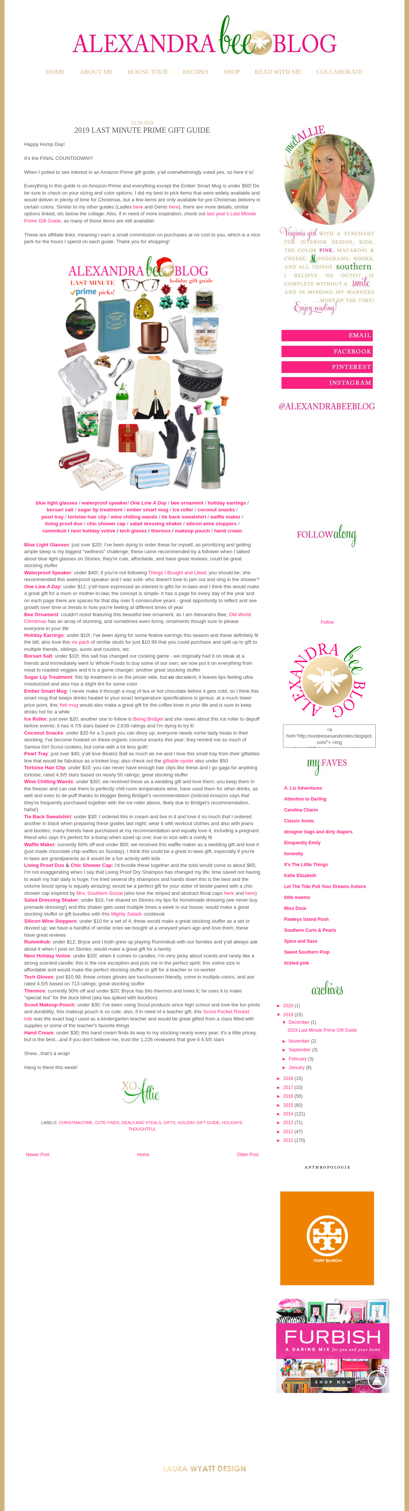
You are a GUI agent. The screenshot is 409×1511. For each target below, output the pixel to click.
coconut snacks (216, 509)
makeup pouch (192, 531)
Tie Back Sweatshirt (47, 816)
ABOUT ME (96, 71)
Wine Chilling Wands (48, 781)
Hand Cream (39, 1032)
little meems (297, 897)
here (138, 207)
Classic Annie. (299, 821)
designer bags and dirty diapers (318, 832)
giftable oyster (178, 761)
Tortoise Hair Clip (44, 767)
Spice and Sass (300, 941)
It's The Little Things (306, 864)
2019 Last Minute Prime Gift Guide (322, 1030)
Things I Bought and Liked (177, 572)
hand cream (228, 531)
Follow (327, 622)
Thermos (34, 991)
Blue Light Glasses (46, 545)
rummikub (54, 531)
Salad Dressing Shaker (51, 900)
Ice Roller (35, 719)
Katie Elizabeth (300, 875)
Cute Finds (107, 1122)
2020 (289, 1005)
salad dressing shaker (156, 523)
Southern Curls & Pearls (310, 930)
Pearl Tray (36, 753)
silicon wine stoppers (211, 523)
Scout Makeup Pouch (49, 1005)
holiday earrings (227, 503)
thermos (161, 531)
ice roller (182, 509)
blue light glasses (57, 503)
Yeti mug (68, 705)
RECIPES (196, 71)
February (298, 1059)
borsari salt (60, 509)
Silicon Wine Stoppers (50, 921)
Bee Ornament (41, 614)
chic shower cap (106, 523)
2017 (289, 1087)
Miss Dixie (295, 908)
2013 (289, 1122)
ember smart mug (148, 509)
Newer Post (37, 1154)
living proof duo (64, 523)
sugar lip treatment (100, 509)
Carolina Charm (301, 810)
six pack (80, 642)
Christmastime (75, 1122)
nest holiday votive (93, 531)
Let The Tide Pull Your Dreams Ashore (325, 886)
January (297, 1067)
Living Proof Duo (44, 865)
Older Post (247, 1154)
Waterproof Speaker (47, 572)
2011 (289, 1140)
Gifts (169, 1122)
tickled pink (296, 963)
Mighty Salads (126, 914)
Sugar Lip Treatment (48, 677)
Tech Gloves (38, 977)
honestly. (294, 853)
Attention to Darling (305, 799)
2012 (289, 1131)
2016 (289, 1096)
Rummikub (37, 942)
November (300, 1041)
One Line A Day (148, 503)
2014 (289, 1114)
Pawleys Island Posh (306, 919)
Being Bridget (148, 719)
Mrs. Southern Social (100, 893)
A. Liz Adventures (303, 788)
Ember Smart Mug (45, 691)
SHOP (231, 71)
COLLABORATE (339, 71)
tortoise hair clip (87, 517)
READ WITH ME (278, 71)
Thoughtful (142, 1129)
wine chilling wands (134, 517)
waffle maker (225, 517)
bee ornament (187, 503)
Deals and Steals (141, 1122)
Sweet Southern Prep (307, 952)
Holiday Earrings (44, 635)
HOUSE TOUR (148, 71)
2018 (289, 1078)
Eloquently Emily (302, 842)
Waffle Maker (39, 844)
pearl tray (52, 517)
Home (55, 71)
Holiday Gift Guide (199, 1122)
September (300, 1049)
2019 (289, 1014)
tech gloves (133, 531)
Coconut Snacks (43, 733)
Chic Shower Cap (91, 865)
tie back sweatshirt (183, 517)
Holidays (232, 1122)
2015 (289, 1105)
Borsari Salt (38, 656)
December (300, 1022)
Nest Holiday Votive (47, 956)
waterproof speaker (104, 503)
